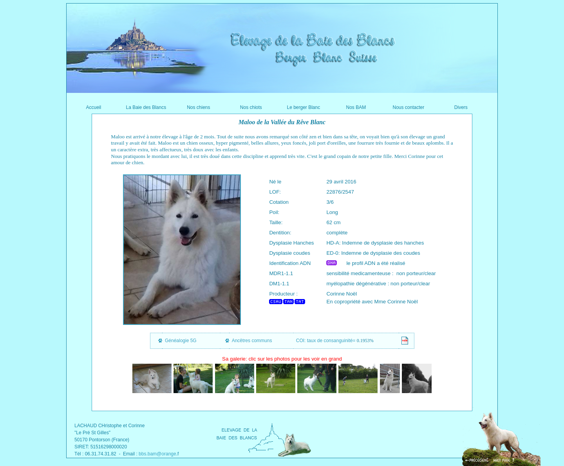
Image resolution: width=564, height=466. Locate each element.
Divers (461, 107)
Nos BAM (356, 107)
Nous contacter (408, 107)
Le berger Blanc (303, 107)
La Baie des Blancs (146, 107)
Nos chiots (251, 107)
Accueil (93, 107)
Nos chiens (198, 107)
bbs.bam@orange (157, 454)
